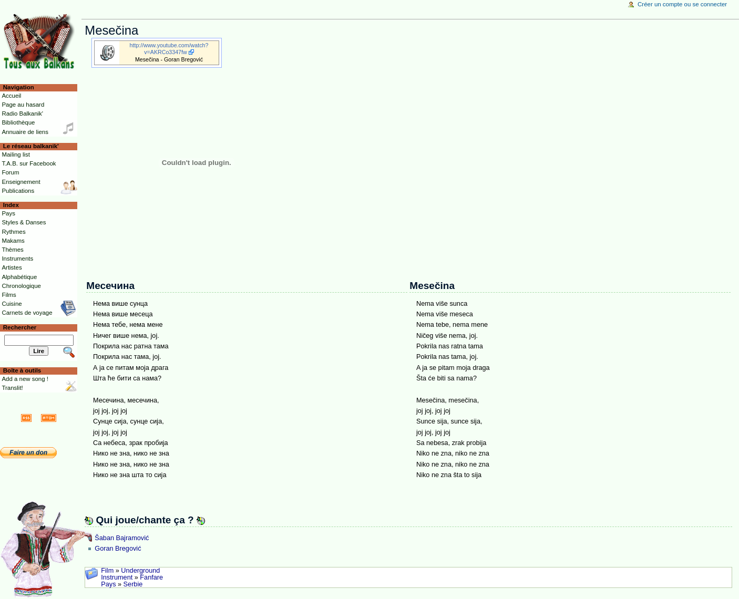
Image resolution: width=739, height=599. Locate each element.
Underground (140, 570)
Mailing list (15, 154)
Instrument (116, 577)
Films (9, 295)
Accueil (11, 95)
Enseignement (21, 182)
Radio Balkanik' (22, 113)
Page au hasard (23, 104)
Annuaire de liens (25, 132)
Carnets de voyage (27, 312)
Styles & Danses (24, 222)
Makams (13, 240)
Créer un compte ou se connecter (682, 4)
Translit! (12, 388)
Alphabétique (19, 277)
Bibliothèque (18, 122)
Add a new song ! (25, 379)
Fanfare (151, 577)
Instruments (17, 258)
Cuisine (12, 304)
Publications (18, 191)
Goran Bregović (118, 548)
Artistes (12, 267)
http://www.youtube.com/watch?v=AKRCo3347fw (169, 48)
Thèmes (12, 249)
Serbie (133, 584)
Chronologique (21, 286)
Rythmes (13, 232)
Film (107, 570)
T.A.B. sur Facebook (29, 163)
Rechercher (20, 327)
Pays (108, 584)
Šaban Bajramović (122, 538)
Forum (10, 172)
